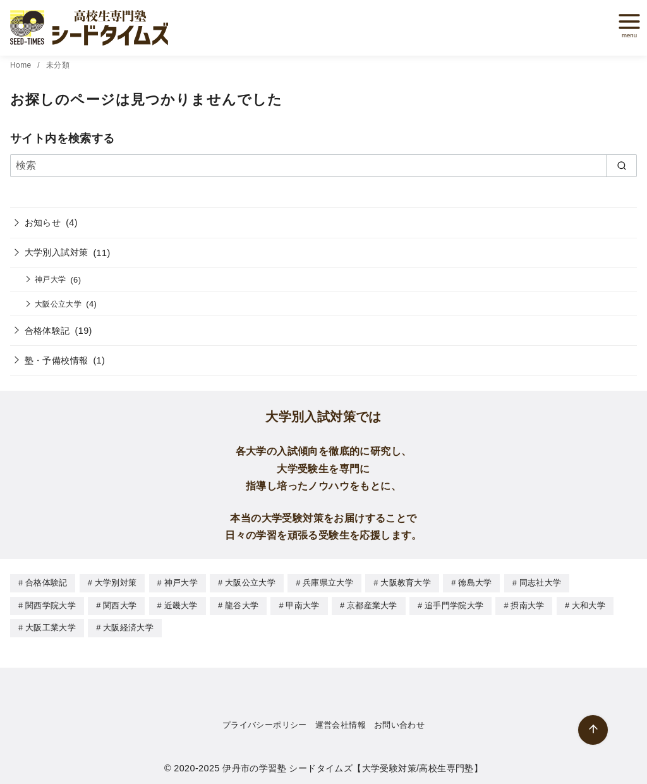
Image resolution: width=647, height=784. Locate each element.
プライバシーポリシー (264, 723)
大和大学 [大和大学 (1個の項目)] (588, 604)
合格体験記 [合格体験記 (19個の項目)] (46, 582)
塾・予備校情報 (56, 360)
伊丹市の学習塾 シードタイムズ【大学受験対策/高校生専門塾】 (352, 766)
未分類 (58, 65)
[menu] (624, 25)
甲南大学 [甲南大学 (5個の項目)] (302, 604)
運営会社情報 (340, 723)
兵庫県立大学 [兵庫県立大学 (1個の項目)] (328, 582)
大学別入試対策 (56, 252)
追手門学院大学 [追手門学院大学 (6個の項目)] (454, 604)
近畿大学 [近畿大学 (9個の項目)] (181, 604)
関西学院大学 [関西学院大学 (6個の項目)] (50, 604)
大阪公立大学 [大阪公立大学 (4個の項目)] (250, 582)
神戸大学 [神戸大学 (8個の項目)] (181, 582)
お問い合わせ (399, 723)
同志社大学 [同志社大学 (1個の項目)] (540, 582)
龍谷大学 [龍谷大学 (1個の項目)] (241, 604)
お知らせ (43, 222)
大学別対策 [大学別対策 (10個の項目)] (116, 582)
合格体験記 (47, 331)
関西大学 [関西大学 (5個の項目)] (119, 604)
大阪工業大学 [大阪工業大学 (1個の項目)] (50, 626)
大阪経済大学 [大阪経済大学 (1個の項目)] (128, 626)
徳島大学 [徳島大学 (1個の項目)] (475, 582)
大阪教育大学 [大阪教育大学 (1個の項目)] (405, 582)
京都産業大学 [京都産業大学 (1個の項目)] (372, 604)
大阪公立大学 (58, 304)
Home (21, 65)
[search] (621, 165)
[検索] (323, 165)
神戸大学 (50, 279)
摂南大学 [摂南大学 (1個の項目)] (527, 604)
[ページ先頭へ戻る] (593, 730)
